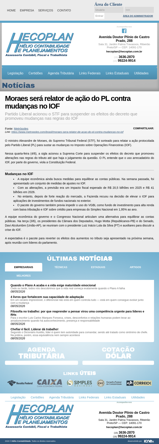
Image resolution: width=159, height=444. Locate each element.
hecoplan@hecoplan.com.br (124, 51)
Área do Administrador (138, 16)
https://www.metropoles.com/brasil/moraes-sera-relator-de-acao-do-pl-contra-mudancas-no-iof (67, 131)
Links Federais (90, 73)
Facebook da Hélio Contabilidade (124, 30)
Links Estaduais (117, 73)
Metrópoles (21, 128)
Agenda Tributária (61, 73)
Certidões (36, 73)
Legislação (15, 73)
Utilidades (141, 73)
